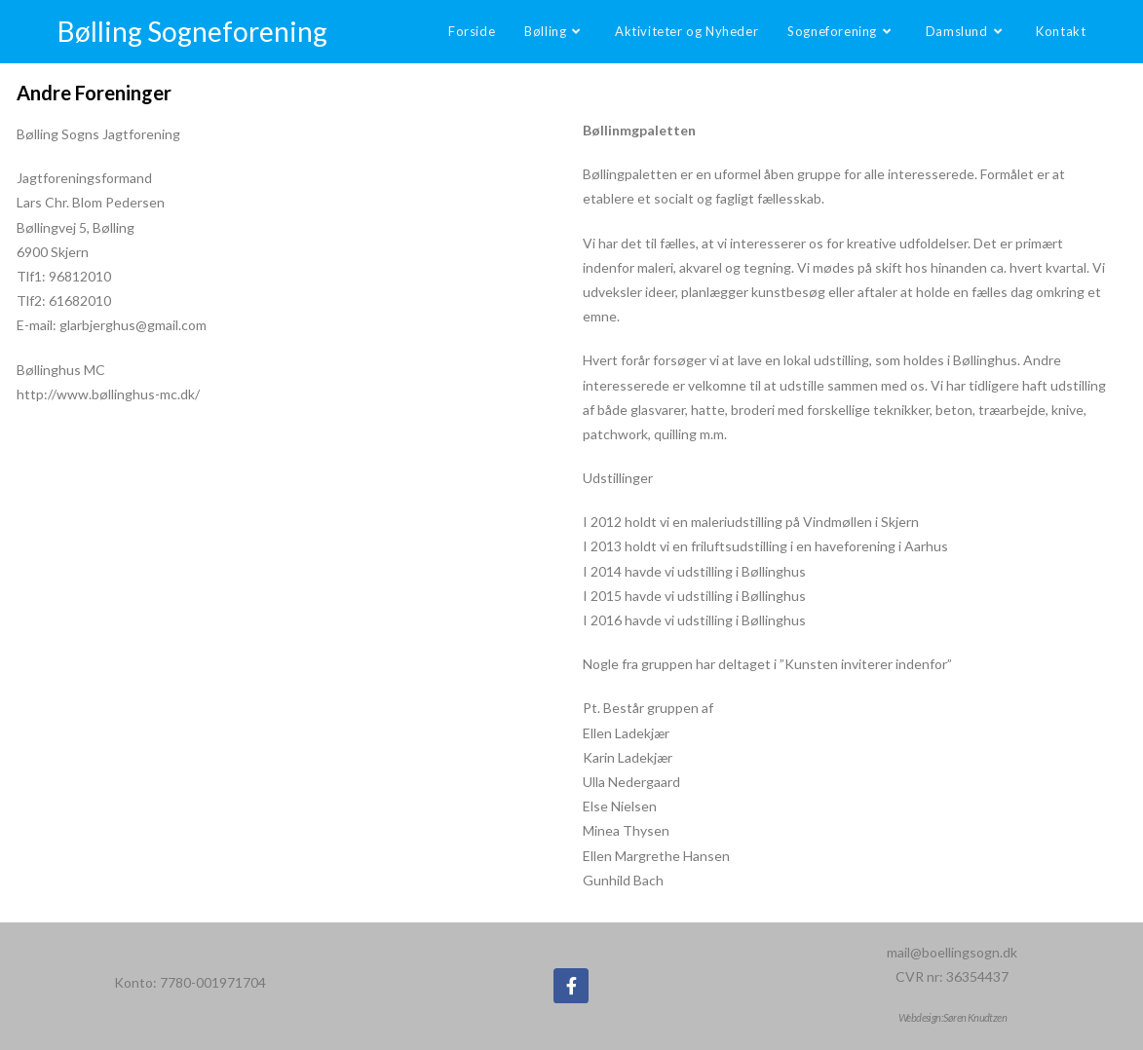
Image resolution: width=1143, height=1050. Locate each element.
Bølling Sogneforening (192, 31)
